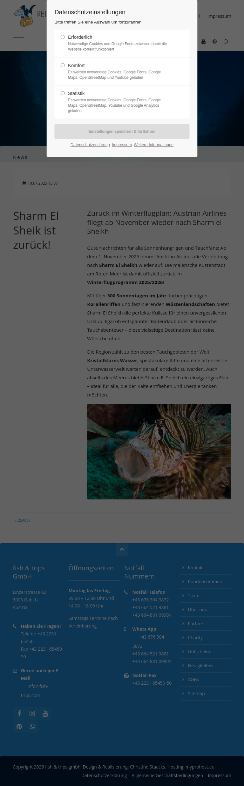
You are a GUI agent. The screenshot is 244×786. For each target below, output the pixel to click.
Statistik (119, 102)
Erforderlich (119, 43)
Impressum (122, 144)
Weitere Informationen (153, 144)
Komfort (119, 71)
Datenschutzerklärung (90, 144)
